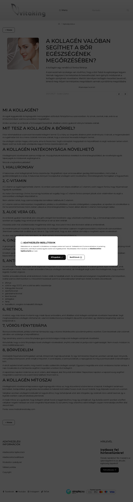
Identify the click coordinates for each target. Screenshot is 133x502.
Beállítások (76, 257)
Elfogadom (57, 257)
